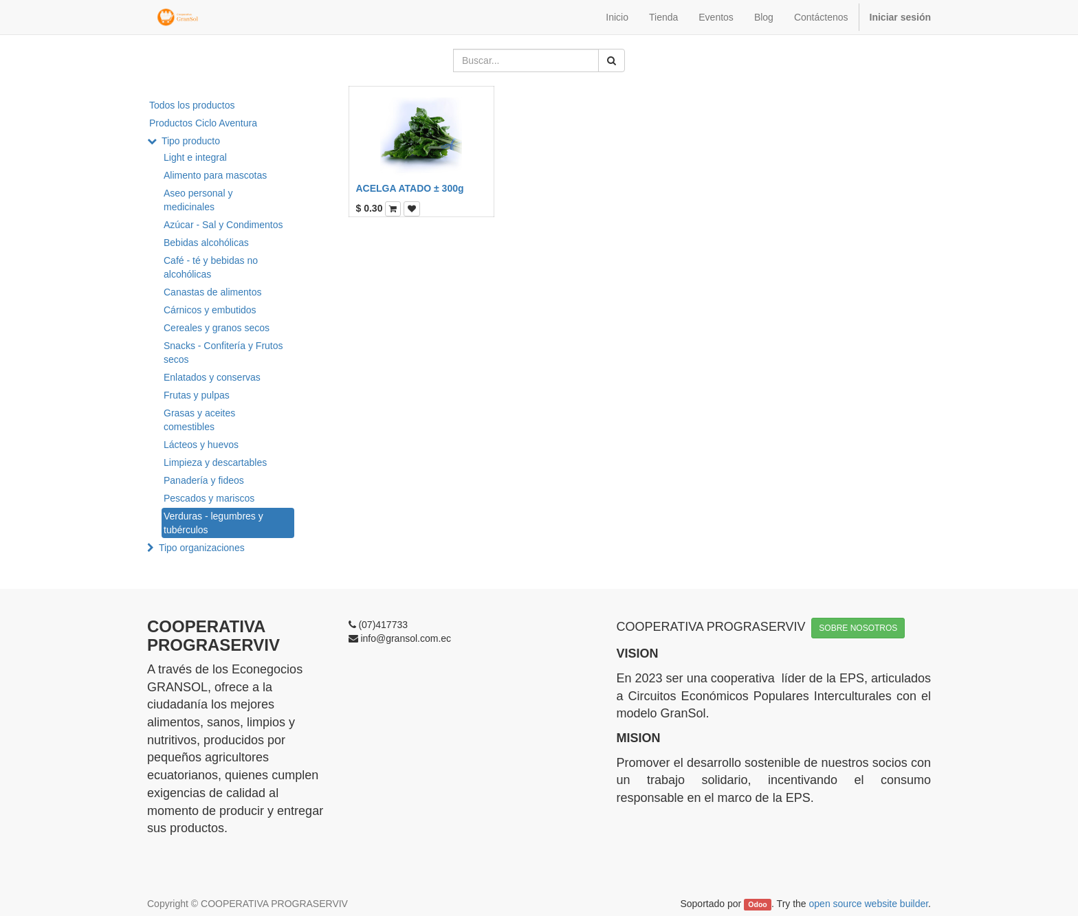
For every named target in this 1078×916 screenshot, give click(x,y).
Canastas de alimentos (212, 292)
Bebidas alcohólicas (206, 242)
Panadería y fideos (204, 480)
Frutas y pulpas (197, 395)
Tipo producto (191, 140)
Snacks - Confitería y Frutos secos (223, 352)
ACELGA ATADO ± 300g (410, 188)
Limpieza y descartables (215, 462)
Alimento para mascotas (215, 175)
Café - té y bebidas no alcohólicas (211, 267)
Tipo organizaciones (202, 547)
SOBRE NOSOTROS (858, 628)
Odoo (757, 904)
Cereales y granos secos (217, 327)
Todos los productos (192, 105)
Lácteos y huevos (201, 444)
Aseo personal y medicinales (198, 200)
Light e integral (195, 157)
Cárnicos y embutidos (210, 309)
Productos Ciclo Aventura (203, 123)
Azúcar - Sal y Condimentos (223, 224)
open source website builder (869, 903)
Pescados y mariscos (209, 498)
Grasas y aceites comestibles (199, 419)
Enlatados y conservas (212, 377)
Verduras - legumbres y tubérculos (213, 523)
